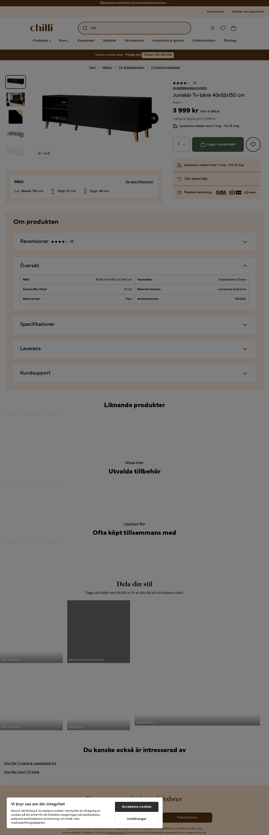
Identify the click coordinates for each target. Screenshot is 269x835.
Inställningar (136, 819)
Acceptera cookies (137, 806)
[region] (85, 812)
